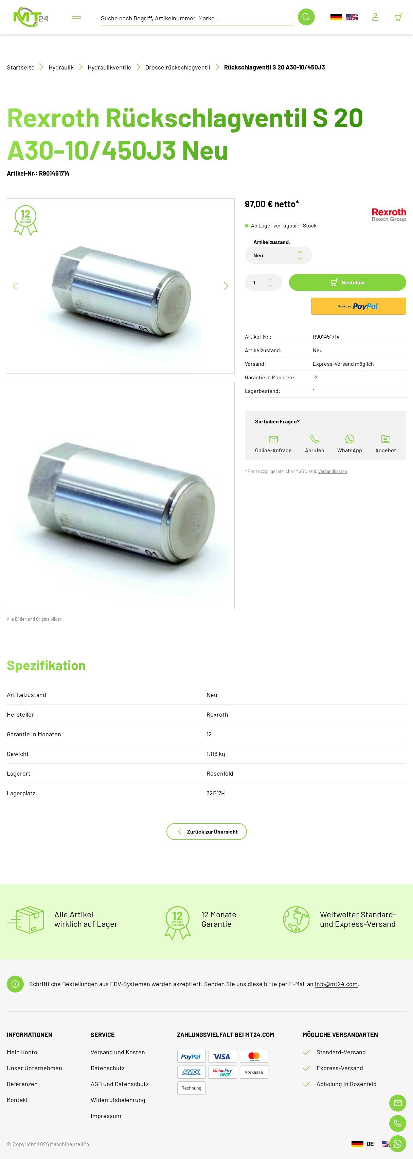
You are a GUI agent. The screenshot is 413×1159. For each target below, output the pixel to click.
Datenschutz (108, 1068)
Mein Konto (22, 1052)
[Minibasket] (399, 17)
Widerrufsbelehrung (118, 1099)
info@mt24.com (336, 983)
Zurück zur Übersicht (207, 831)
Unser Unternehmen (34, 1068)
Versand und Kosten (118, 1052)
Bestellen (347, 282)
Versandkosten (332, 471)
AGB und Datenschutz (120, 1083)
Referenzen (22, 1083)
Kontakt (17, 1099)
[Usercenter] (375, 17)
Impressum (106, 1115)
